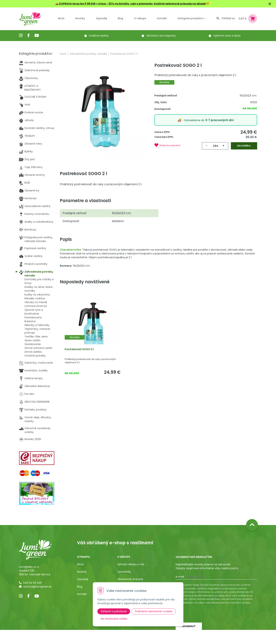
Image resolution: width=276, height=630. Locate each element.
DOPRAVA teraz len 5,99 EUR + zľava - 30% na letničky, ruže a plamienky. (106, 3)
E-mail (180, 576)
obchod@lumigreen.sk (37, 586)
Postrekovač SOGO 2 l (79, 349)
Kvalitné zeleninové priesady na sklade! (180, 3)
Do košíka (244, 145)
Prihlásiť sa (228, 18)
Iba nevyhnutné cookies (114, 618)
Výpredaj (101, 18)
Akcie (61, 18)
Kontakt (82, 594)
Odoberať (188, 626)
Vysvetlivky (124, 572)
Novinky (80, 18)
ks (216, 146)
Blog (79, 586)
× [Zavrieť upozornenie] (269, 4)
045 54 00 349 (32, 583)
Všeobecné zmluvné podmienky (130, 581)
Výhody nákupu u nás (130, 564)
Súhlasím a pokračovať (114, 611)
